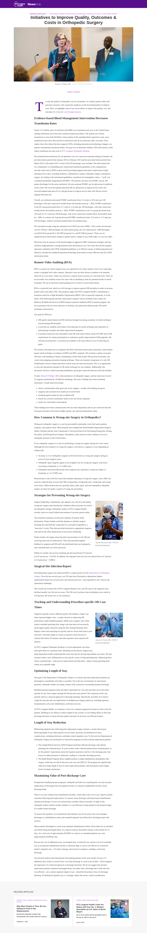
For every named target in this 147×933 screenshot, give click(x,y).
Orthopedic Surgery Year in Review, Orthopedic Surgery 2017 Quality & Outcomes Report (83, 14)
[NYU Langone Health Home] (19, 4)
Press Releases (92, 900)
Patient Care (21, 900)
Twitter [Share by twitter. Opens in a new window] (69, 92)
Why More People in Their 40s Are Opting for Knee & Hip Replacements (31, 908)
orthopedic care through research (68, 112)
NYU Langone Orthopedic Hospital (75, 151)
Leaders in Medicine (34, 900)
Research (33, 14)
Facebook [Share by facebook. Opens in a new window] (76, 92)
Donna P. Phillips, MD (49, 376)
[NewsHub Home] (34, 4)
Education (42, 14)
